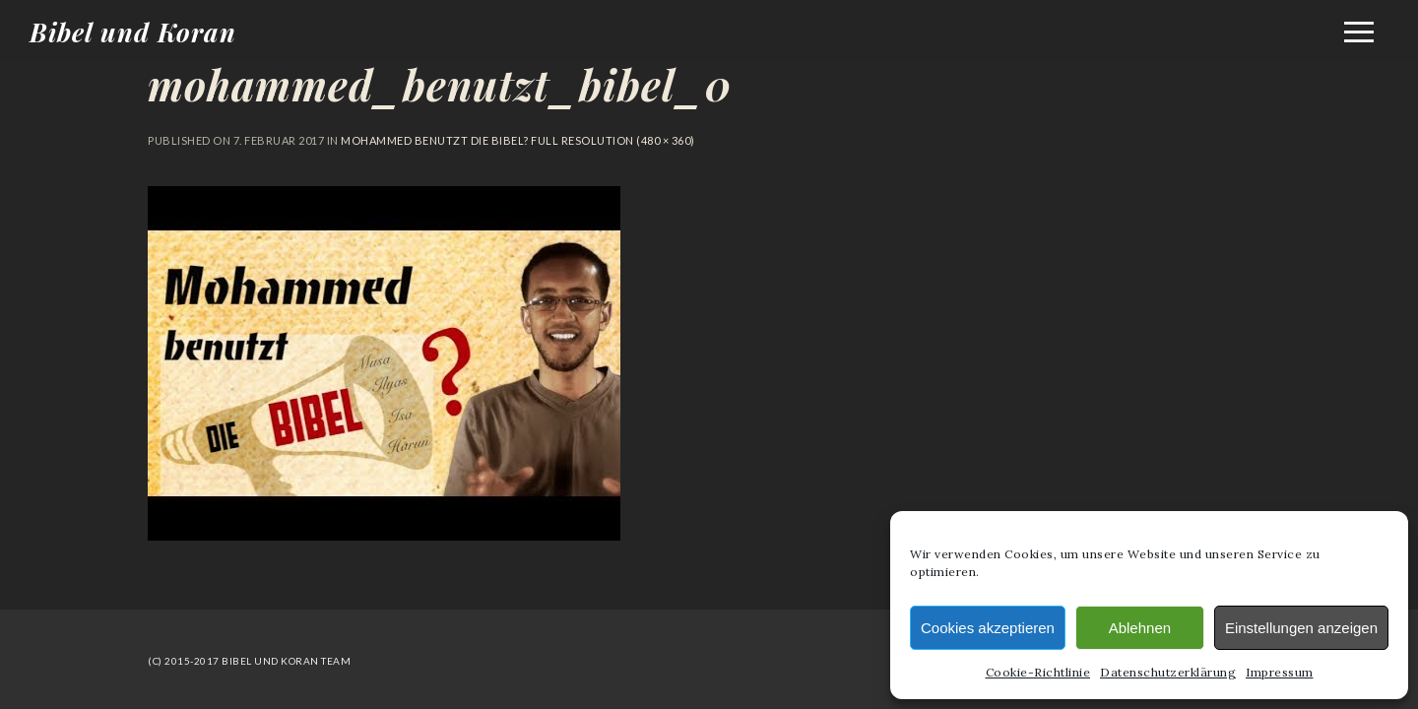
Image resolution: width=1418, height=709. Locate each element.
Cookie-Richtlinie (1038, 672)
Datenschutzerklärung (1168, 672)
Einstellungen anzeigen (1301, 627)
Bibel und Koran (133, 32)
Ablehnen (1140, 627)
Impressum (1280, 672)
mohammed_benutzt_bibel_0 (440, 84)
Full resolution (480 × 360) (612, 140)
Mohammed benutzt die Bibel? (435, 140)
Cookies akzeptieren (988, 627)
